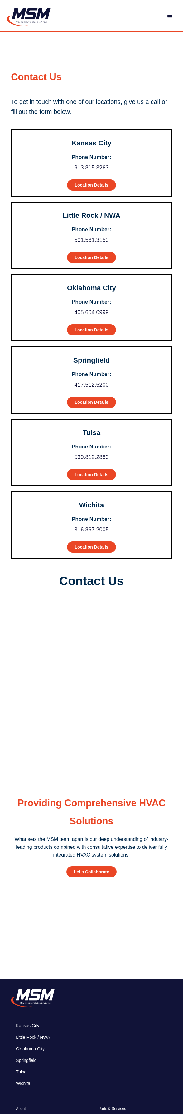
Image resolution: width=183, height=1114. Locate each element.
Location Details (91, 185)
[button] (170, 16)
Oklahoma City (30, 1048)
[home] (27, 17)
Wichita (23, 1083)
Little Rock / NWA (33, 1037)
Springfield (26, 1060)
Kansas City (27, 1025)
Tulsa (21, 1071)
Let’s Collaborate (91, 871)
